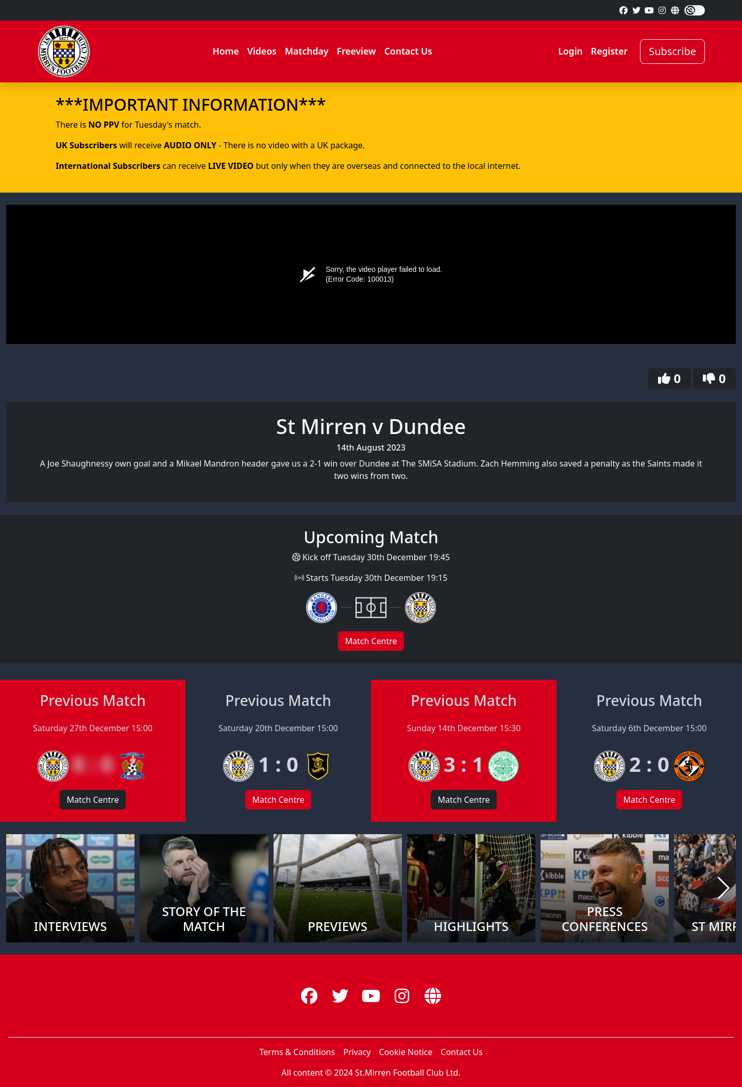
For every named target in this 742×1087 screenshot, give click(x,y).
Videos (262, 51)
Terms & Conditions (297, 1052)
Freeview (356, 51)
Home (225, 51)
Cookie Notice (406, 1052)
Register (609, 51)
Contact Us (408, 51)
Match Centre (371, 641)
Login (570, 51)
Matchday (307, 51)
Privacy (356, 1052)
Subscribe (672, 51)
